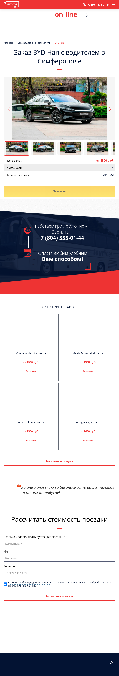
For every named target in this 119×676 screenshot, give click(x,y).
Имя (7, 551)
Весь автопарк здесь (59, 461)
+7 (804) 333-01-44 (98, 4)
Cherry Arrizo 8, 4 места (31, 353)
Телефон (10, 566)
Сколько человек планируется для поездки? (34, 537)
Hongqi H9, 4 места (88, 422)
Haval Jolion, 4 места (31, 422)
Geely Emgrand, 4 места (88, 353)
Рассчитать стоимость (59, 26)
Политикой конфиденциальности (30, 582)
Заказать (59, 191)
